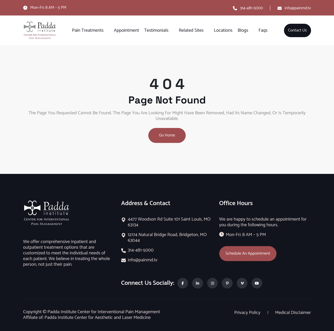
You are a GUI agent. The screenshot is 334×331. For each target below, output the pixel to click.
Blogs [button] (243, 30)
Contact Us (297, 30)
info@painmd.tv (298, 8)
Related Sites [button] (191, 30)
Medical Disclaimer (293, 313)
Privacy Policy (247, 313)
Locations (223, 30)
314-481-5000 (251, 8)
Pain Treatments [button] (87, 30)
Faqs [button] (263, 30)
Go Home (167, 135)
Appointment (126, 30)
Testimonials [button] (156, 30)
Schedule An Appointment (248, 253)
